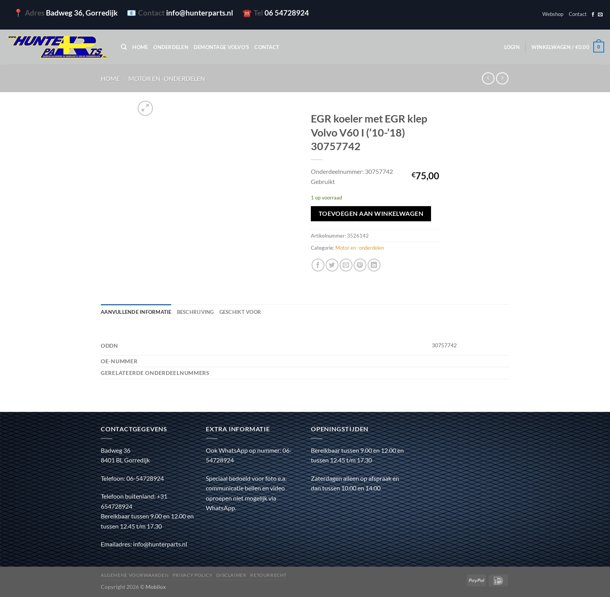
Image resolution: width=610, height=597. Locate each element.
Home (140, 47)
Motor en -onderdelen (166, 78)
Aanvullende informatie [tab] (136, 312)
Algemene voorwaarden (134, 575)
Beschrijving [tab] (195, 312)
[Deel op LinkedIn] (374, 265)
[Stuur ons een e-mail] (600, 15)
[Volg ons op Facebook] (593, 15)
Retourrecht (268, 575)
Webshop (552, 14)
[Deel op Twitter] (332, 265)
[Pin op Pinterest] (360, 265)
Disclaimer (231, 575)
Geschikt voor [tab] (240, 312)
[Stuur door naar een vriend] (346, 265)
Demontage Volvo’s (221, 47)
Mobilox (155, 586)
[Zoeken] (124, 47)
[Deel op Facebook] (318, 265)
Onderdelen (170, 47)
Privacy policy (192, 575)
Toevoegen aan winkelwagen (371, 213)
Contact (578, 14)
